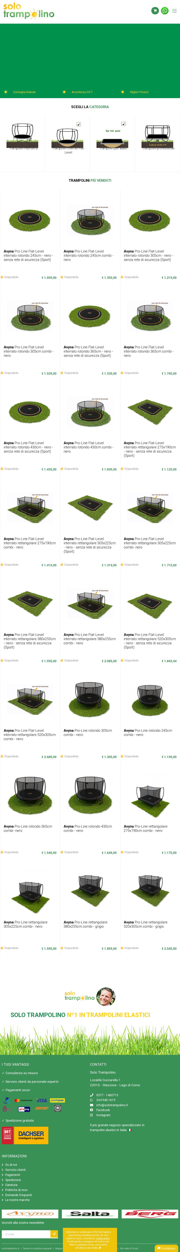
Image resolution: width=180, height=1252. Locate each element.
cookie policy (103, 1238)
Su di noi (11, 1162)
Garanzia (11, 1184)
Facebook (100, 1108)
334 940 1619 (103, 1098)
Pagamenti (13, 1173)
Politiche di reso (17, 1189)
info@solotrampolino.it (110, 1103)
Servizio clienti (15, 1168)
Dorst (135, 1248)
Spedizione (13, 1178)
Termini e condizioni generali (37, 1248)
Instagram (100, 1113)
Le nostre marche (18, 1200)
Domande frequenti (19, 1194)
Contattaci (166, 1248)
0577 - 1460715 (105, 1093)
